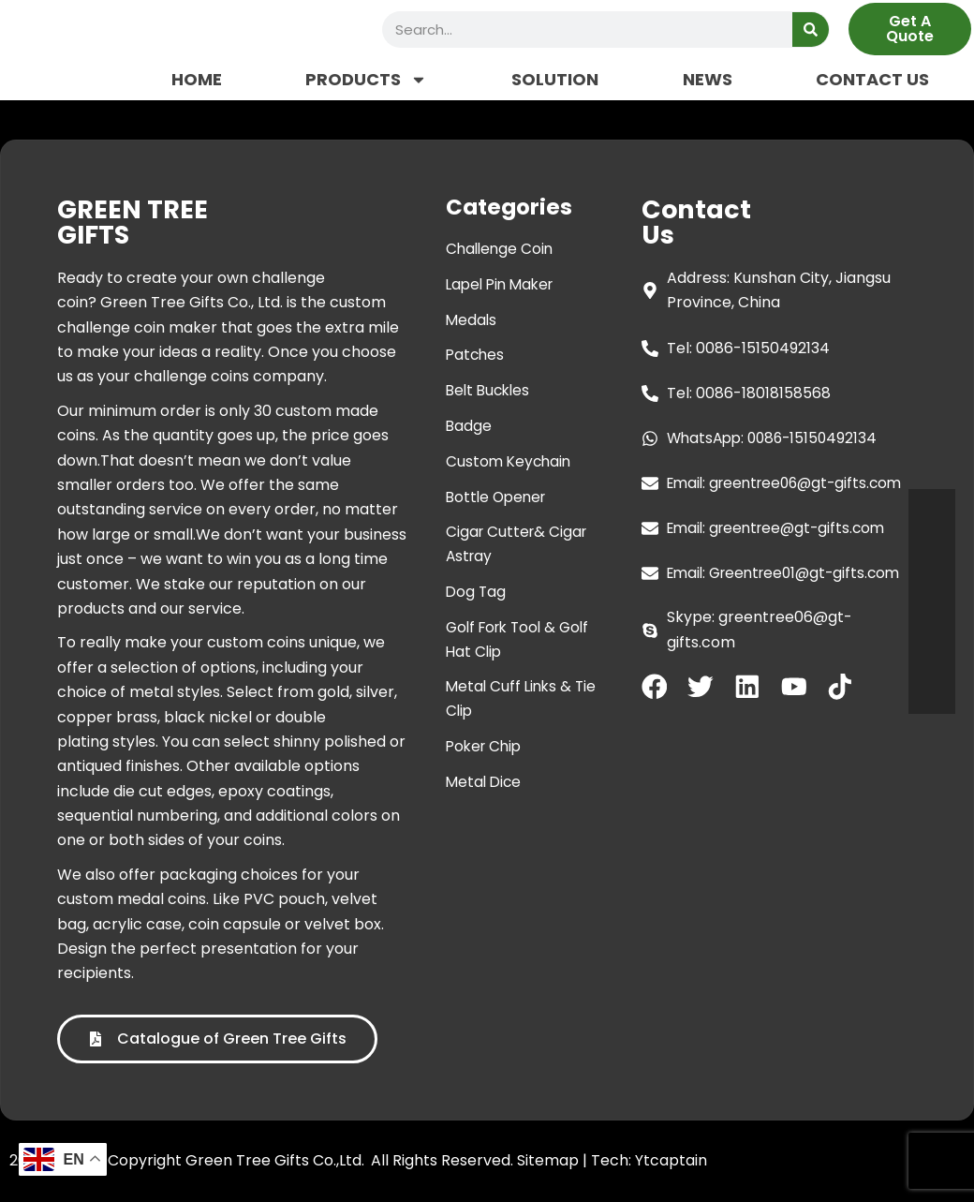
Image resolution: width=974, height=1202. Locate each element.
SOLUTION (554, 79)
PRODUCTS (366, 79)
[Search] (810, 29)
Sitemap (548, 1160)
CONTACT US (872, 79)
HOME (196, 79)
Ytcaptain (671, 1160)
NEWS (707, 79)
